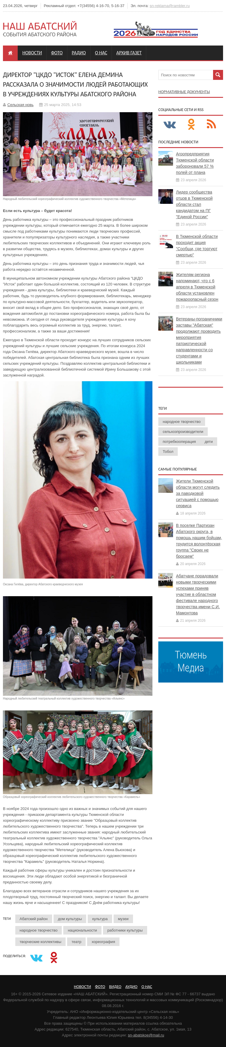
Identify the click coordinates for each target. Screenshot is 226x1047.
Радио (79, 53)
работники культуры (125, 930)
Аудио (131, 986)
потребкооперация (179, 441)
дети (209, 441)
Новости (32, 53)
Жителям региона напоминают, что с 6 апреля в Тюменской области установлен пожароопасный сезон (197, 287)
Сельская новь (20, 104)
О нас (101, 53)
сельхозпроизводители (183, 431)
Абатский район (34, 919)
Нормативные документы (184, 91)
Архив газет (129, 53)
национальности (82, 930)
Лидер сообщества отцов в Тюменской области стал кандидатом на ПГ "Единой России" (194, 204)
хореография (103, 942)
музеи (123, 919)
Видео (115, 986)
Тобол (168, 451)
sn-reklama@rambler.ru (170, 6)
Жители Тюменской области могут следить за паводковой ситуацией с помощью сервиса (198, 493)
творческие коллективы (41, 942)
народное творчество (39, 930)
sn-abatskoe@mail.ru (146, 1035)
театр (76, 942)
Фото (56, 53)
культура (99, 919)
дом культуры (70, 919)
